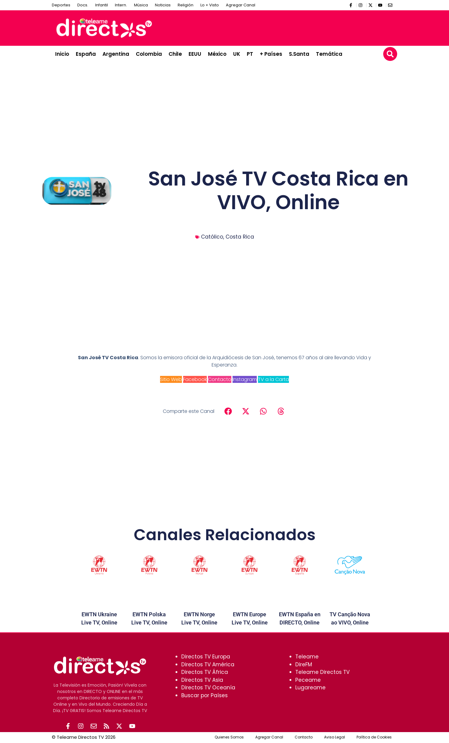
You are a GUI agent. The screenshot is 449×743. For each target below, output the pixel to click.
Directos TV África (204, 672)
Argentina (115, 54)
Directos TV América (207, 664)
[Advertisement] (284, 27)
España (86, 54)
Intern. (121, 5)
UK (236, 54)
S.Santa (299, 54)
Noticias (163, 5)
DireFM (303, 664)
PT (250, 54)
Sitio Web (171, 379)
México (217, 54)
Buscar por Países (204, 695)
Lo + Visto (209, 5)
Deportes (61, 5)
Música (141, 5)
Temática (329, 54)
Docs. (82, 5)
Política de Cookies (374, 737)
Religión (185, 5)
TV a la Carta (273, 379)
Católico (212, 236)
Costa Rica (240, 236)
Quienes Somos (229, 737)
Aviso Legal (334, 737)
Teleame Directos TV (322, 672)
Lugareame (310, 687)
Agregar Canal (240, 5)
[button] (390, 54)
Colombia (149, 54)
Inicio (62, 54)
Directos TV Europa (205, 656)
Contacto (219, 379)
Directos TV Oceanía (208, 687)
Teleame (307, 656)
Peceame (308, 680)
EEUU (195, 54)
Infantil (101, 5)
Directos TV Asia (202, 680)
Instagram (245, 379)
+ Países (271, 54)
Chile (175, 54)
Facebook (195, 379)
